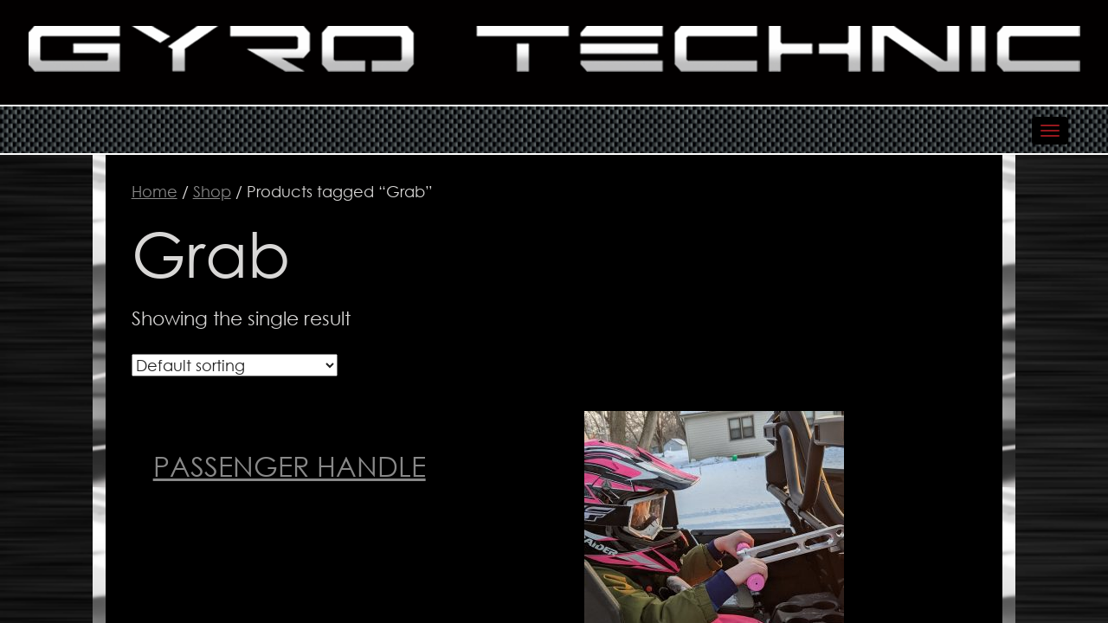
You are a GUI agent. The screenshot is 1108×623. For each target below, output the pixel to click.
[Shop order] (235, 365)
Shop (212, 191)
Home (154, 191)
